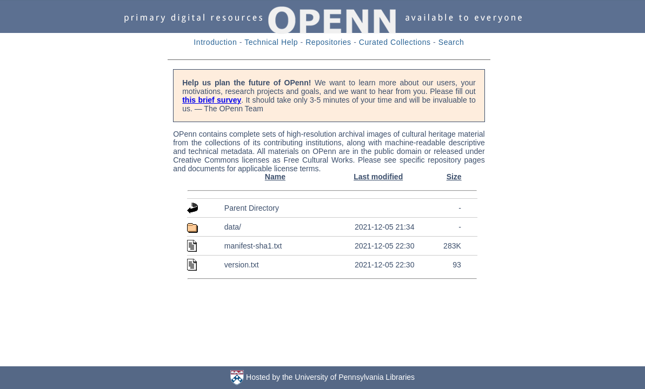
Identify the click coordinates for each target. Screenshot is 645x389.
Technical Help (271, 42)
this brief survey (211, 100)
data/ (232, 227)
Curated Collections (395, 42)
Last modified (378, 176)
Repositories (328, 42)
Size (454, 176)
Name (275, 176)
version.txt (241, 264)
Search (451, 42)
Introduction (215, 42)
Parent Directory (251, 208)
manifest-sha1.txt (253, 246)
